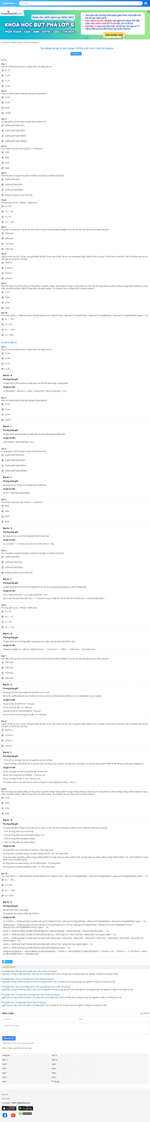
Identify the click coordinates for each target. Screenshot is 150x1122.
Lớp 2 (54, 1077)
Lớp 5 (4, 1073)
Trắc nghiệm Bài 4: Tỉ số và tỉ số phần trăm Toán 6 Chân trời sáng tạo (27, 979)
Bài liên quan (9, 967)
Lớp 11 (5, 1060)
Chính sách (6, 1098)
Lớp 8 (54, 1064)
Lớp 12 (54, 1055)
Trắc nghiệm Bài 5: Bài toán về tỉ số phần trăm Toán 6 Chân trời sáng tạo (29, 971)
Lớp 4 (54, 1073)
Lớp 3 (4, 1077)
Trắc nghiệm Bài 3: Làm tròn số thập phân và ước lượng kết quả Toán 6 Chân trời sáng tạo (35, 987)
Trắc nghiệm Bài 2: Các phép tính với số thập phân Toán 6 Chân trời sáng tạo (30, 994)
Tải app (55, 1081)
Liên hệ (4, 1094)
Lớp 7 (4, 1068)
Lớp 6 (54, 1068)
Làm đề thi (76, 54)
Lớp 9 (4, 1064)
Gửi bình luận (9, 1038)
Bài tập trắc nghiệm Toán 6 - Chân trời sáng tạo (20, 42)
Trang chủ (6, 1055)
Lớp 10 (54, 1060)
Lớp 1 (4, 1081)
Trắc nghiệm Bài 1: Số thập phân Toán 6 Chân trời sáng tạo (23, 1002)
